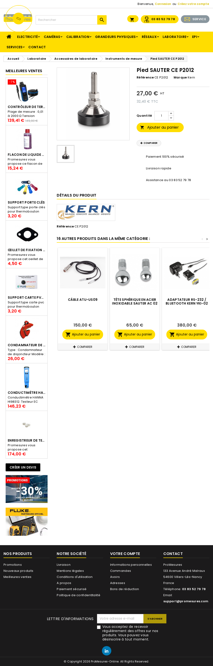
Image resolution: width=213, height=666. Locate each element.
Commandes (120, 571)
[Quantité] (161, 115)
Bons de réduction (124, 589)
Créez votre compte (193, 4)
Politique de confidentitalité (78, 595)
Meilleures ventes (17, 577)
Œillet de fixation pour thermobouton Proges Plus (26, 250)
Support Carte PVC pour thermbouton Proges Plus (26, 297)
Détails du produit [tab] (76, 195)
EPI (194, 36)
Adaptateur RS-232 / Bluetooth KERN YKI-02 (187, 301)
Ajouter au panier (159, 127)
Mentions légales (70, 571)
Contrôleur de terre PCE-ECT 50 (26, 107)
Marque (180, 77)
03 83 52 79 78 (163, 19)
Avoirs (115, 577)
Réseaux (149, 36)
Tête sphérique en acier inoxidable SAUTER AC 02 (134, 301)
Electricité (27, 36)
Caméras (52, 36)
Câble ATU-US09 (82, 299)
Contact (37, 47)
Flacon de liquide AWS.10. (26, 154)
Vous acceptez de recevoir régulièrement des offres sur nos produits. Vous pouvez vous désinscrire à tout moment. (130, 633)
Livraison (64, 564)
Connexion (163, 4)
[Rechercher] (71, 20)
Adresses (117, 583)
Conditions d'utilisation (75, 577)
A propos (64, 583)
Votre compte (125, 553)
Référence (145, 77)
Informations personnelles (131, 564)
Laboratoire (174, 36)
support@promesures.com (186, 601)
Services (14, 47)
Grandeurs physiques (115, 36)
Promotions (13, 564)
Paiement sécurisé (71, 589)
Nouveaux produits (18, 571)
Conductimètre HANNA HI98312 (26, 392)
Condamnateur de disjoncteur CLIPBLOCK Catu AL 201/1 (26, 345)
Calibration (77, 36)
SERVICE (199, 19)
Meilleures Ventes (24, 71)
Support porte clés (26, 202)
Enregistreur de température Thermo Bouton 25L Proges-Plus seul (26, 440)
